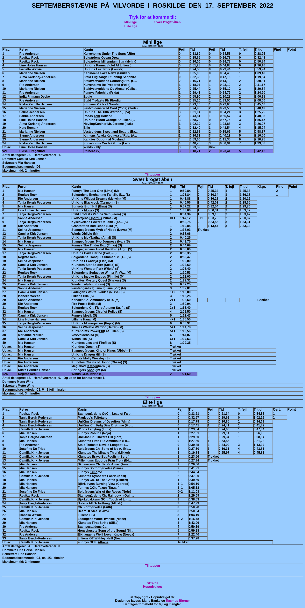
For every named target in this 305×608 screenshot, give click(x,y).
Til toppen (152, 174)
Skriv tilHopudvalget (152, 585)
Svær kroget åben (167, 22)
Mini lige (130, 22)
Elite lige (130, 26)
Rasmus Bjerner (178, 600)
